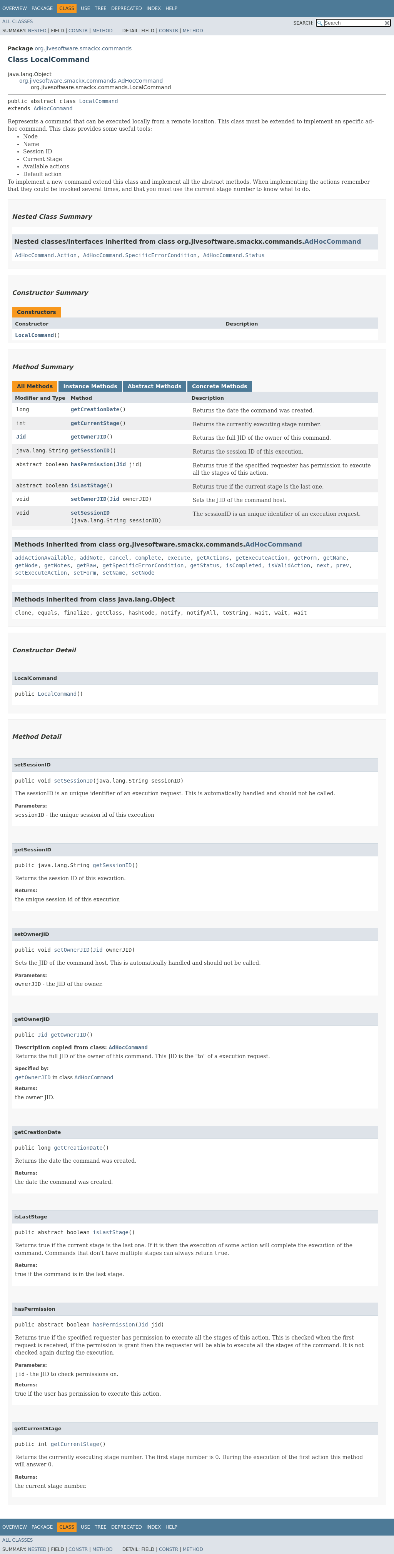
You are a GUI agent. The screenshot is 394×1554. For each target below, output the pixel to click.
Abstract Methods (155, 386)
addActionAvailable (44, 558)
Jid (21, 437)
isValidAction (289, 565)
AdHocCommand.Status (234, 255)
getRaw (86, 565)
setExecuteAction (41, 573)
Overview (14, 8)
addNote (91, 558)
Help (171, 8)
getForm (305, 558)
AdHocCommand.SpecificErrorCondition (140, 255)
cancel (119, 558)
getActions (213, 558)
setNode (143, 573)
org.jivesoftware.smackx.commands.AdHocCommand (91, 81)
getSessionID (90, 450)
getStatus (204, 565)
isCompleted (244, 565)
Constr (78, 30)
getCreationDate (95, 409)
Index (154, 8)
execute (178, 558)
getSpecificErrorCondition (143, 565)
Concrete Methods (219, 386)
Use (85, 8)
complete (148, 558)
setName (114, 573)
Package (42, 8)
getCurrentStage (95, 423)
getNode (26, 565)
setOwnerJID (89, 499)
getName (334, 558)
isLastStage (89, 485)
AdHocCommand (52, 108)
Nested (37, 30)
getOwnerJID (89, 437)
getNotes (57, 565)
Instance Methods (90, 386)
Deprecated (126, 8)
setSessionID (90, 513)
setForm (84, 573)
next (323, 565)
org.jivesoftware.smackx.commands (83, 48)
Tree (101, 8)
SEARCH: (304, 23)
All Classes (17, 21)
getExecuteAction (261, 558)
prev (342, 565)
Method (102, 30)
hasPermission (92, 464)
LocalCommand (98, 101)
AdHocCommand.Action (46, 255)
